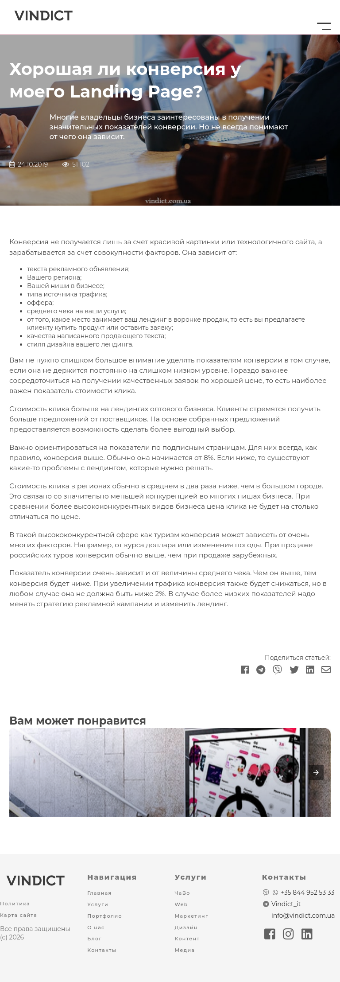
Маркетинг (192, 916)
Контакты (101, 950)
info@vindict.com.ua (303, 916)
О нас (96, 927)
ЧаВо (182, 893)
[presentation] (316, 772)
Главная (99, 893)
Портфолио (104, 916)
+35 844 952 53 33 (307, 892)
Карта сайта (18, 915)
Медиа (185, 950)
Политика (15, 903)
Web (181, 904)
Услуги (97, 904)
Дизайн (186, 927)
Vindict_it (286, 904)
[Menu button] (321, 17)
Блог (94, 938)
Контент (187, 938)
